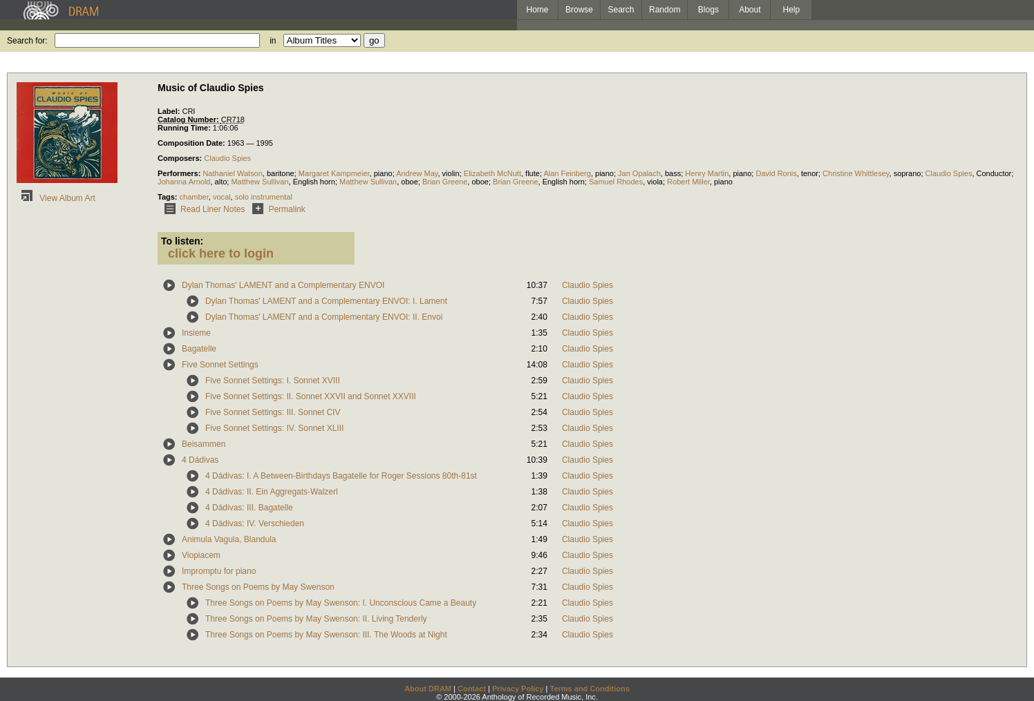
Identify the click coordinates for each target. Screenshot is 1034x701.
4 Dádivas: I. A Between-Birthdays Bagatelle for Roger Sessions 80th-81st (341, 476)
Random (664, 10)
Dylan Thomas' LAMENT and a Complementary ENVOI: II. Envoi (323, 317)
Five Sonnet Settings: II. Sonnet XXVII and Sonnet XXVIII (310, 396)
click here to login (221, 253)
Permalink (276, 209)
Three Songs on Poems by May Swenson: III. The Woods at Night (326, 635)
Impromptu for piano (219, 571)
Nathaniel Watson (232, 173)
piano (383, 173)
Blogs (708, 10)
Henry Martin (706, 173)
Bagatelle (199, 349)
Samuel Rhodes (616, 181)
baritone (280, 173)
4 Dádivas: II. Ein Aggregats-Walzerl (271, 492)
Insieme (196, 333)
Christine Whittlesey (855, 173)
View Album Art (56, 198)
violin (451, 173)
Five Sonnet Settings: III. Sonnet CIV (272, 412)
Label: (170, 111)
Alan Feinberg (567, 173)
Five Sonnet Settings (220, 364)
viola (655, 181)
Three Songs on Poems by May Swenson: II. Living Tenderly (316, 619)
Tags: (169, 197)
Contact (472, 688)
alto (221, 181)
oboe (409, 181)
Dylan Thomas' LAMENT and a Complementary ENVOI (283, 285)
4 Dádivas (200, 460)
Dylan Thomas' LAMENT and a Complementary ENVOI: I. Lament (326, 301)
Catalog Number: (189, 119)
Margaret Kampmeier (334, 173)
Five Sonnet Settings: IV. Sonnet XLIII (274, 428)
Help (791, 10)
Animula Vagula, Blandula (229, 539)
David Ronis (775, 173)
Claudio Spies (227, 158)
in (273, 41)
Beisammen (203, 444)
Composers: (181, 158)
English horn (314, 181)
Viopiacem (201, 555)
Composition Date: (192, 143)
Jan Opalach (639, 173)
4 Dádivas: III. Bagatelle (249, 507)
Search (621, 10)
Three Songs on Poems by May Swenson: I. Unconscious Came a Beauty (340, 603)
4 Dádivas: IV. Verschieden (254, 523)
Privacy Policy (518, 688)
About (749, 10)
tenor (809, 173)
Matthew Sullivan (259, 181)
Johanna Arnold (184, 181)
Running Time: (185, 128)
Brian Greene (444, 181)
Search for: (27, 41)
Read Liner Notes (202, 209)
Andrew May (417, 173)
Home (537, 10)
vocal (222, 197)
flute (532, 173)
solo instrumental (263, 197)
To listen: (182, 241)
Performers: (180, 173)
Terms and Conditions (590, 688)
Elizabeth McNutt (492, 173)
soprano (907, 173)
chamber (194, 197)
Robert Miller (688, 181)
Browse (579, 10)
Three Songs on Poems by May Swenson (258, 587)
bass (673, 173)
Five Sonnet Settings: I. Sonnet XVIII (272, 380)
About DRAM (427, 688)
